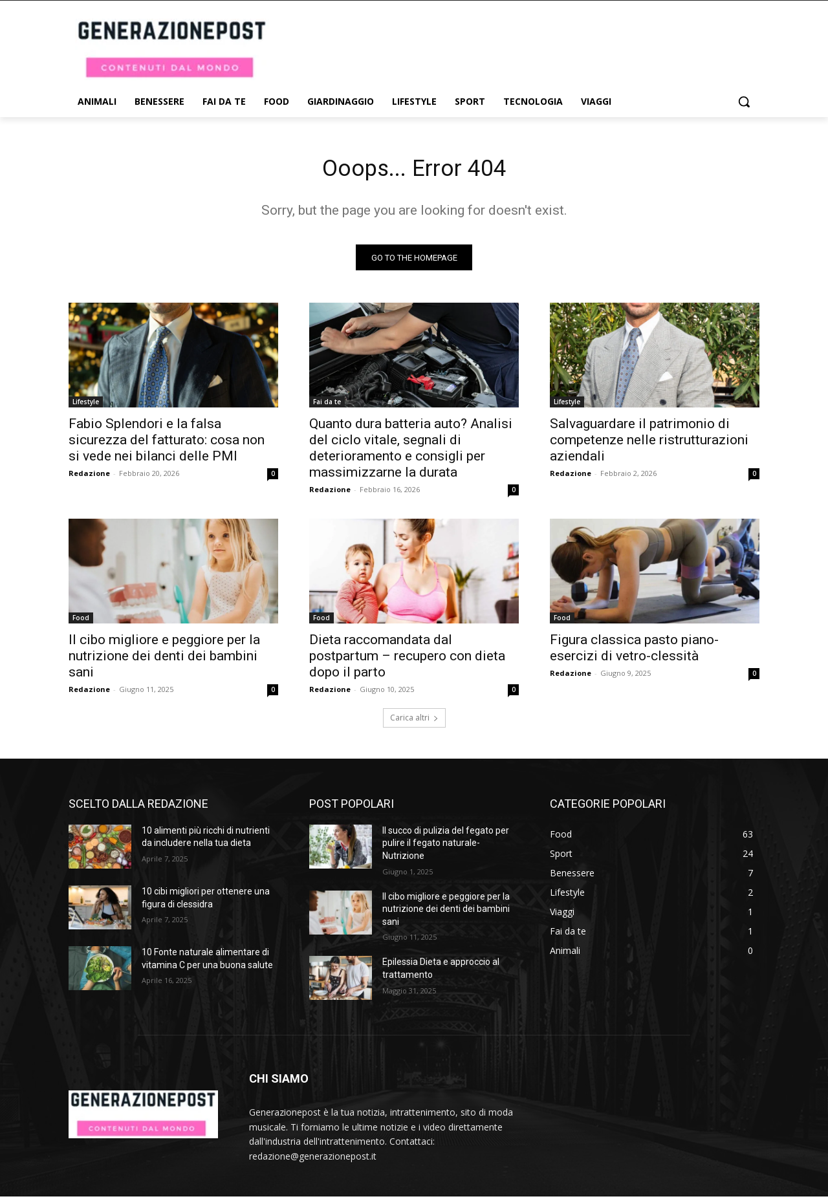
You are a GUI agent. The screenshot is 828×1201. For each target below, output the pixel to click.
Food (80, 622)
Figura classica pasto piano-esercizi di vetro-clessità (634, 652)
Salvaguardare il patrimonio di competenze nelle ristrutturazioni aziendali (649, 444)
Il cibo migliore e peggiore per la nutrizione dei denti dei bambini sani (164, 660)
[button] (743, 101)
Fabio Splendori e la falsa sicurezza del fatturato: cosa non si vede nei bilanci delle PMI (167, 444)
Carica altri (414, 722)
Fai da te (327, 406)
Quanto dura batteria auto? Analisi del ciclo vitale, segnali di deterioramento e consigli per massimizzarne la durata (410, 452)
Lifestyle (85, 406)
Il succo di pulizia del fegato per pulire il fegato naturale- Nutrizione (445, 847)
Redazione (89, 477)
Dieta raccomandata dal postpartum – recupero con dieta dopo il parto (407, 660)
